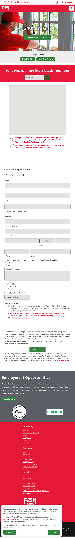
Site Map (26, 444)
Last (7, 200)
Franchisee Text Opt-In (31, 485)
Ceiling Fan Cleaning (30, 468)
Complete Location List (31, 434)
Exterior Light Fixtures (30, 466)
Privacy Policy (63, 362)
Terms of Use (27, 477)
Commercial (27, 453)
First (7, 190)
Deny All (54, 532)
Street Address (11, 226)
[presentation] (37, 326)
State (41, 245)
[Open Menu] (71, 8)
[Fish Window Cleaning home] (5, 8)
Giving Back (27, 439)
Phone (7, 256)
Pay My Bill (27, 59)
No (7, 265)
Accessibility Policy (29, 487)
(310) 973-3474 (64, 2)
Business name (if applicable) (15, 211)
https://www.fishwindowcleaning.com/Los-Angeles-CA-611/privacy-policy (37, 315)
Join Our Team (45, 59)
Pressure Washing (29, 458)
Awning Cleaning (28, 463)
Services (26, 432)
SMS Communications (30, 482)
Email (32, 256)
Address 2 (8, 236)
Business (9, 290)
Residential (10, 288)
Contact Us (27, 442)
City (6, 245)
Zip (57, 245)
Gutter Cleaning (28, 461)
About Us (26, 437)
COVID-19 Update (29, 490)
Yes (7, 262)
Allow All (9, 532)
